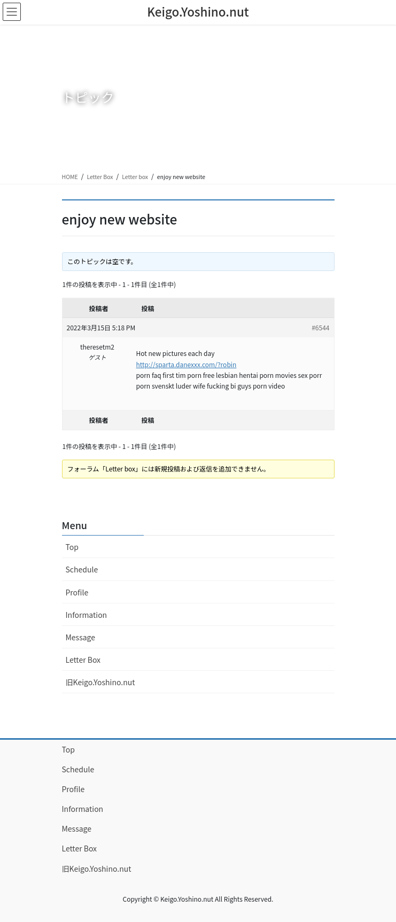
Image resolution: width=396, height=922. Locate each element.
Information (86, 614)
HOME (70, 177)
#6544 (320, 327)
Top (72, 546)
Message (81, 637)
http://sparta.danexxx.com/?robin (186, 364)
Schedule (82, 569)
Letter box (135, 177)
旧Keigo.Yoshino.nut (100, 682)
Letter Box (100, 177)
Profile (77, 592)
